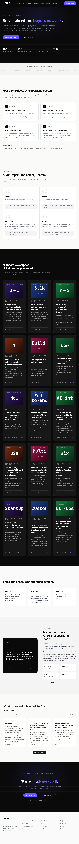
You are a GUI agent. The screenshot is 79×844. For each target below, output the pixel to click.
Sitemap (74, 838)
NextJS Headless (26, 828)
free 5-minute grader (41, 800)
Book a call (63, 823)
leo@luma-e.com (65, 821)
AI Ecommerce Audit (27, 821)
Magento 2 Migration (27, 826)
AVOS (18, 3)
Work (29, 3)
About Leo (44, 826)
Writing (36, 3)
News (42, 3)
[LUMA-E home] (6, 3)
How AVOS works (28, 37)
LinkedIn (62, 826)
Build (24, 3)
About (48, 3)
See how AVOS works (9, 145)
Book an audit (70, 3)
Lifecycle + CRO (41, 148)
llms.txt (62, 828)
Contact (54, 3)
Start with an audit (11, 37)
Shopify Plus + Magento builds (23, 148)
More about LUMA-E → (49, 683)
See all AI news (39, 752)
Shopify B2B (25, 823)
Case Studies (44, 821)
